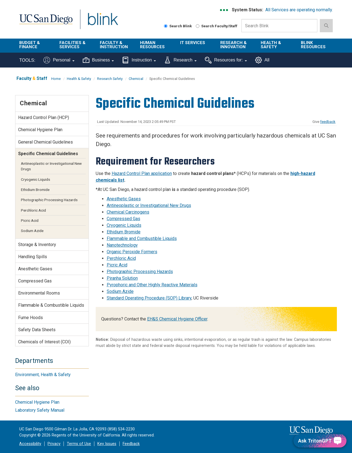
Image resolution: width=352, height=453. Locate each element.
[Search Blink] (165, 26)
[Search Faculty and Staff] (197, 26)
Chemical (136, 79)
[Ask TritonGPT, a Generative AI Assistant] (319, 440)
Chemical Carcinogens (128, 212)
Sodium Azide (120, 291)
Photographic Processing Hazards (140, 271)
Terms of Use (79, 443)
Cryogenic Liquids (124, 225)
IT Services (192, 42)
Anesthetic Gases (124, 198)
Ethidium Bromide (124, 231)
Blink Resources (313, 44)
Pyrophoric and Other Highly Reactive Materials (152, 284)
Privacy (54, 443)
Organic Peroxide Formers (132, 251)
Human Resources (152, 44)
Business (98, 60)
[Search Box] (279, 25)
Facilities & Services (72, 44)
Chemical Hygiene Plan (40, 129)
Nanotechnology (122, 245)
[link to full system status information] (224, 10)
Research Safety (110, 79)
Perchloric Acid (121, 258)
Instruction (139, 60)
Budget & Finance (29, 44)
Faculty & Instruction (114, 44)
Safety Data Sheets (37, 329)
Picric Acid (117, 265)
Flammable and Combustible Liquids (142, 238)
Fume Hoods (30, 317)
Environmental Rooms (39, 293)
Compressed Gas (123, 218)
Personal (58, 60)
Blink (102, 22)
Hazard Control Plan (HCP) (43, 117)
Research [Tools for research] (180, 60)
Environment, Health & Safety (43, 374)
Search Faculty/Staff (216, 26)
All (262, 60)
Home (56, 79)
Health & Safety (271, 44)
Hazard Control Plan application (142, 173)
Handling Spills (32, 256)
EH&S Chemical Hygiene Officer (177, 319)
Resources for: (226, 60)
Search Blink (178, 26)
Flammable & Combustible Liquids (51, 305)
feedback (328, 122)
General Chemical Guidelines (45, 142)
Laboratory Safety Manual (39, 410)
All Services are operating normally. (299, 9)
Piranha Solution (122, 278)
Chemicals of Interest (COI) (44, 341)
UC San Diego (45, 22)
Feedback (131, 443)
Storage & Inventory (37, 244)
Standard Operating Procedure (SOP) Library (149, 298)
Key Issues (106, 443)
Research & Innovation (233, 44)
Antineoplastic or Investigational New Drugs (149, 205)
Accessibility (30, 443)
